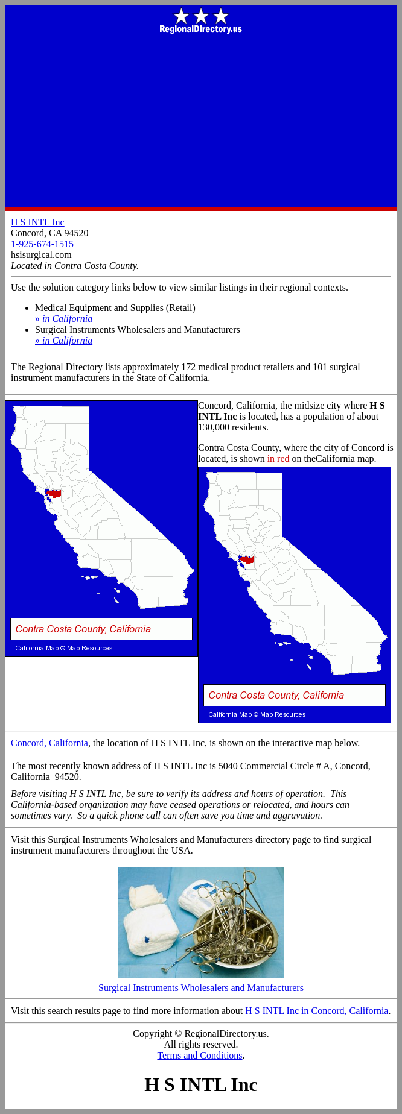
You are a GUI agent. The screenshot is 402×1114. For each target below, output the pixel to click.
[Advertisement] (201, 121)
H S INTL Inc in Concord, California (316, 1010)
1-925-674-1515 (42, 244)
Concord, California (49, 743)
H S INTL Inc (38, 222)
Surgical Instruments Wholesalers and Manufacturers (201, 983)
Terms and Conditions (199, 1055)
